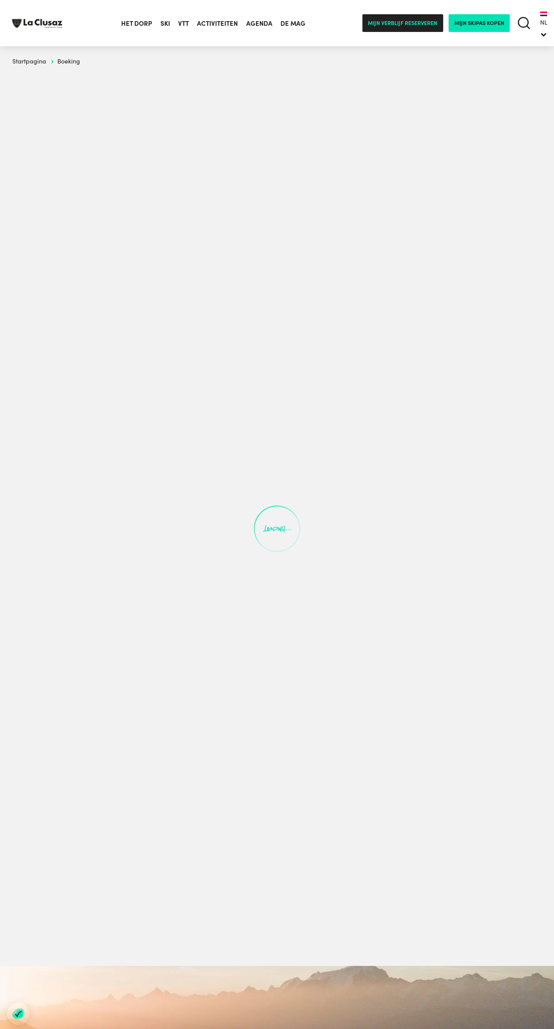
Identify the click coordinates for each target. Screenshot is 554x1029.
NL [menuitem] (543, 22)
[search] (524, 23)
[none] (543, 23)
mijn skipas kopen (479, 23)
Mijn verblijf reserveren (402, 23)
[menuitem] (543, 23)
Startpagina (29, 61)
